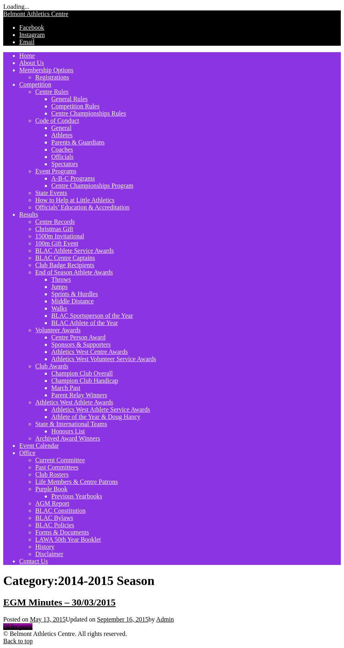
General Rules (69, 98)
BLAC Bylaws (54, 517)
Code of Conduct (57, 120)
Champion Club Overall (82, 373)
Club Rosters (51, 474)
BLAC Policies (54, 525)
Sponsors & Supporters (81, 344)
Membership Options (46, 70)
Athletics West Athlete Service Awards (100, 409)
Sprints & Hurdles (74, 293)
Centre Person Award (78, 337)
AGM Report (52, 503)
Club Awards (51, 366)
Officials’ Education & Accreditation (82, 207)
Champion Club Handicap (84, 380)
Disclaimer (49, 553)
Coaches (62, 149)
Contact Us (33, 561)
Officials (62, 156)
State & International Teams (71, 423)
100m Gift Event (56, 243)
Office (27, 452)
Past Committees (56, 467)
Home (27, 55)
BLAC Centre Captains (65, 257)
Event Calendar (39, 445)
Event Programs (55, 171)
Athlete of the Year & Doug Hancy (96, 416)
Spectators (64, 163)
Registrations (52, 77)
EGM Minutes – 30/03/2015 (59, 602)
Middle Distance (72, 301)
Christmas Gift (54, 228)
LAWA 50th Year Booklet (68, 539)
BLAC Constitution (60, 510)
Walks (59, 308)
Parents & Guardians (78, 142)
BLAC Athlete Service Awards (74, 250)
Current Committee (60, 460)
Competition (35, 84)
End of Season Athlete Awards (74, 272)
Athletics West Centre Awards (89, 351)
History (44, 546)
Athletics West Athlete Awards (74, 402)
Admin (165, 619)
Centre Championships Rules (88, 113)
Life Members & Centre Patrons (76, 481)
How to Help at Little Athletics (75, 200)
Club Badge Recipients (65, 265)
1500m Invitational (59, 236)
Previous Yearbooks (76, 496)
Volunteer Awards (57, 330)
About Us (31, 62)
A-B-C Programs (73, 178)
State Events (51, 192)
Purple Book (51, 488)
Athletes (61, 135)
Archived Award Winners (67, 438)
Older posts (17, 626)
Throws (61, 279)
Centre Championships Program (92, 185)
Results (28, 214)
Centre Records (55, 221)
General (61, 127)
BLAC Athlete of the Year (84, 322)
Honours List (68, 431)
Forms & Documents (62, 532)
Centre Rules (51, 91)
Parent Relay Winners (79, 395)
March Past (65, 387)
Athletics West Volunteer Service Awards (103, 358)
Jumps (59, 286)
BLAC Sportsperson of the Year (92, 315)
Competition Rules (75, 106)
